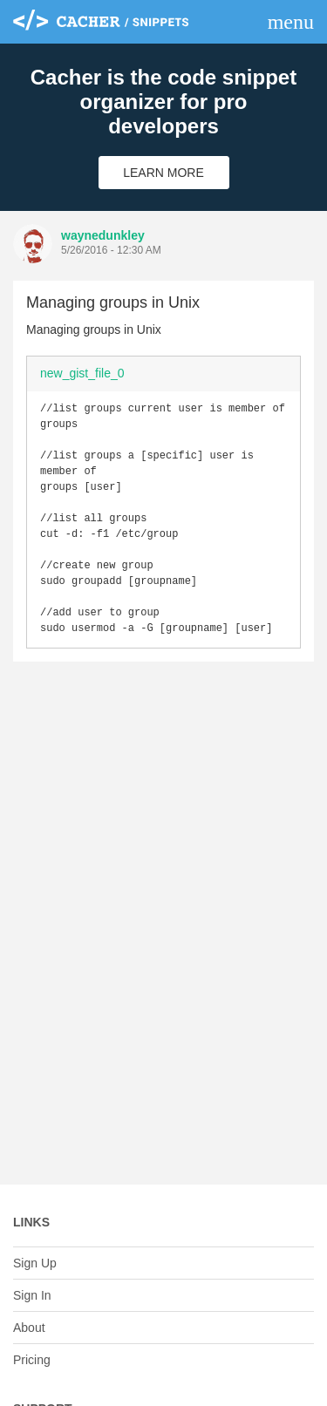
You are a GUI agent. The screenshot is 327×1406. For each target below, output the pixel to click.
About (29, 1328)
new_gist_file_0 (82, 373)
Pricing (32, 1360)
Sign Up (35, 1263)
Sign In (32, 1295)
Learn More (163, 173)
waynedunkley (103, 235)
